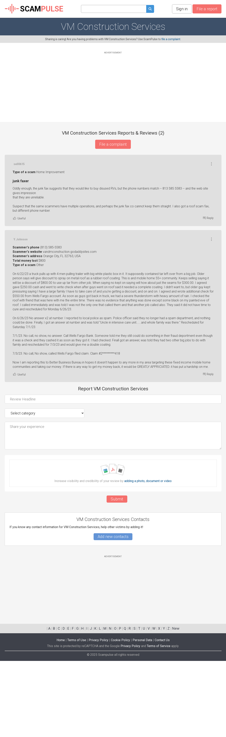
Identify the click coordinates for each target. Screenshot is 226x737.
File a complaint (113, 144)
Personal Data (142, 716)
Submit (117, 575)
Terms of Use (76, 716)
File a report (207, 9)
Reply (208, 294)
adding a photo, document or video (148, 557)
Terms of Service (158, 722)
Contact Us (162, 716)
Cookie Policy (120, 716)
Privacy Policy (98, 716)
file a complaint (170, 39)
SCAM (34, 9)
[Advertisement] (113, 82)
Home (61, 716)
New (175, 704)
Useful (19, 294)
